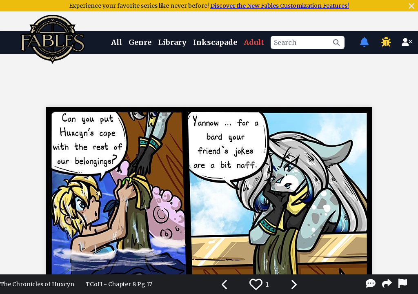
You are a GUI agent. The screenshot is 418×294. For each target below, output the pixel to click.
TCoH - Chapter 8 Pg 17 (119, 284)
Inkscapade (215, 42)
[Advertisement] (209, 78)
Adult (254, 42)
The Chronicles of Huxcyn (37, 284)
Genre (140, 42)
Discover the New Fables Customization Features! (279, 5)
